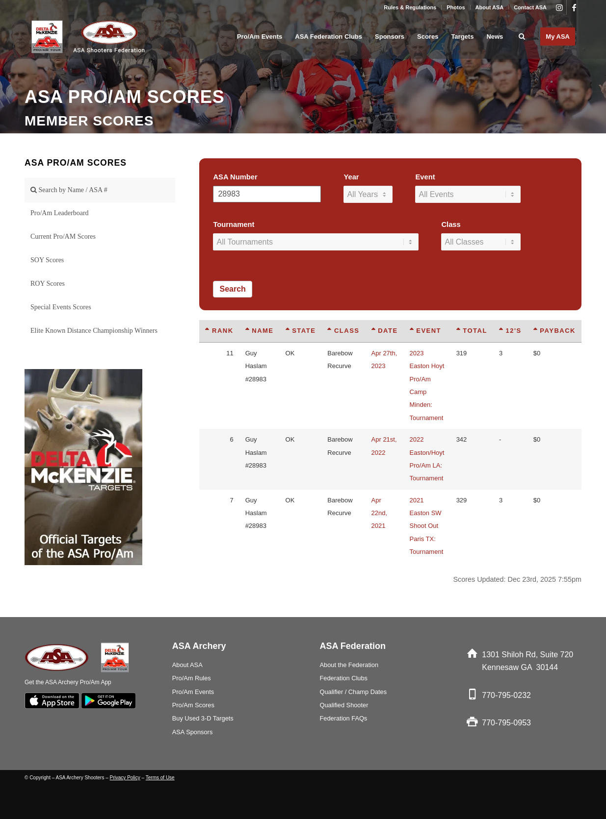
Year (351, 177)
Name (259, 330)
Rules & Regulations (410, 7)
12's (510, 330)
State (301, 330)
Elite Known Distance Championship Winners (94, 330)
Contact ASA (530, 7)
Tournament (233, 224)
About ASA (489, 7)
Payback (554, 330)
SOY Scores (47, 260)
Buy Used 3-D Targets (203, 718)
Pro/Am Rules (191, 678)
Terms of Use (160, 777)
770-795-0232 (506, 695)
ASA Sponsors (192, 732)
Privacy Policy (125, 777)
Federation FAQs (344, 718)
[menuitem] (410, 7)
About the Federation (349, 665)
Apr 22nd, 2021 (379, 513)
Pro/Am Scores (193, 705)
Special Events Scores (60, 307)
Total (471, 330)
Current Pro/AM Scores (63, 236)
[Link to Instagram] (559, 7)
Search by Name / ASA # (68, 190)
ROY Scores (47, 283)
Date (384, 330)
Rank (219, 330)
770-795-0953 (506, 723)
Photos (456, 7)
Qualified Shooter (344, 705)
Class (450, 224)
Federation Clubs (344, 678)
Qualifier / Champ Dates (353, 691)
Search (232, 289)
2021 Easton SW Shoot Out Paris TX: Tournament (427, 526)
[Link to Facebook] (574, 7)
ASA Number (235, 177)
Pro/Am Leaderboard (59, 213)
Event (425, 177)
